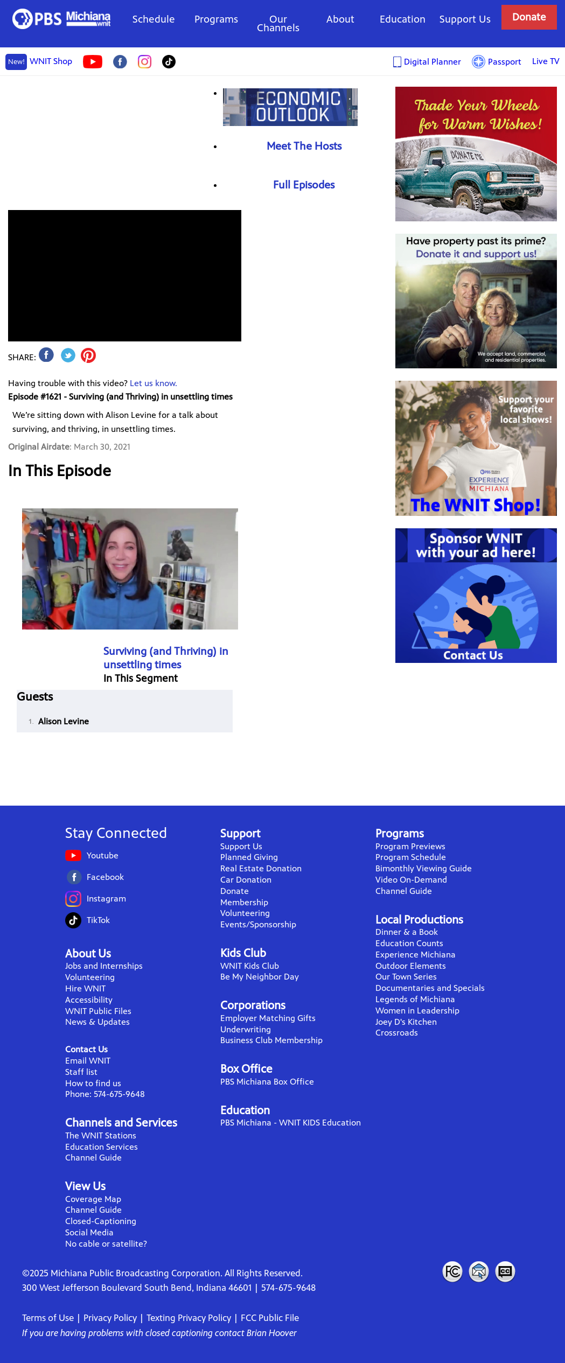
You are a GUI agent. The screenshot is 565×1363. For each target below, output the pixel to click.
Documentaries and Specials (430, 988)
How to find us (93, 1083)
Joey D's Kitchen (406, 1022)
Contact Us (86, 1049)
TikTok (98, 920)
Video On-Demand (411, 880)
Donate (529, 17)
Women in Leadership (417, 1010)
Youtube (102, 855)
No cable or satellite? (106, 1244)
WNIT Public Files (98, 1011)
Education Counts (409, 943)
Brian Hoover (272, 1332)
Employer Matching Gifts (268, 1018)
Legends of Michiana (415, 999)
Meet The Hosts (304, 146)
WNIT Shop (38, 62)
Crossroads (396, 1033)
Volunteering (90, 977)
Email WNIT (87, 1061)
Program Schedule (410, 857)
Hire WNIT (85, 988)
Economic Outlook (290, 107)
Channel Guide (93, 1157)
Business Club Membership (271, 1040)
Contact (479, 1271)
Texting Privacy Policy (189, 1317)
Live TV (546, 61)
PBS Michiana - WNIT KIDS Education (290, 1122)
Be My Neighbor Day (259, 976)
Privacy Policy (110, 1317)
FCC (452, 1271)
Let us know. (153, 383)
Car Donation (245, 880)
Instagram (106, 898)
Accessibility (89, 1000)
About (340, 19)
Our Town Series (406, 976)
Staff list (81, 1072)
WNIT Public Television (61, 19)
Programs (216, 19)
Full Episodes (303, 185)
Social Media (89, 1232)
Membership (244, 902)
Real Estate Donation (261, 868)
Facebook (105, 877)
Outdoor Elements (410, 966)
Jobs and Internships (104, 966)
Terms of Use (48, 1317)
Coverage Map (93, 1199)
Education (403, 19)
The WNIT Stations (100, 1135)
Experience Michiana (415, 954)
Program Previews (410, 846)
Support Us (465, 19)
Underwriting (245, 1029)
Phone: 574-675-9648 (105, 1094)
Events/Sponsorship (258, 924)
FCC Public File (270, 1317)
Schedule (153, 19)
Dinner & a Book (406, 932)
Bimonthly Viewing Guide (423, 868)
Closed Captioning (506, 1271)
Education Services (101, 1147)
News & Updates (97, 1022)
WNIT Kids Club (249, 966)
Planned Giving (249, 857)
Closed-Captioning (100, 1221)
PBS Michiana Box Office (267, 1082)
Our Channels (278, 23)
